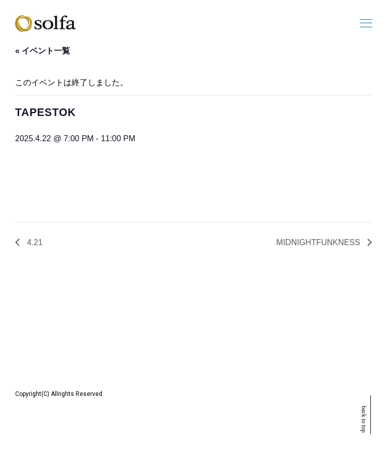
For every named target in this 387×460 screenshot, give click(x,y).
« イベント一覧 (42, 50)
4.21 (34, 242)
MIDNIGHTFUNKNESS (319, 242)
